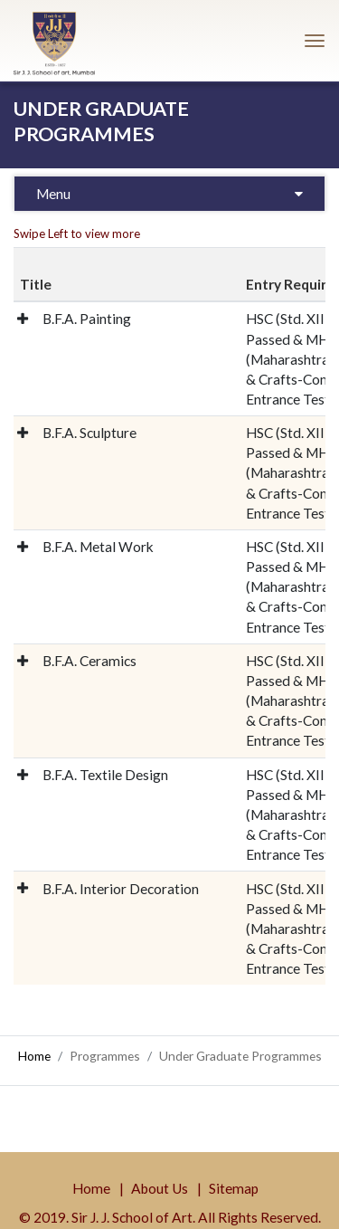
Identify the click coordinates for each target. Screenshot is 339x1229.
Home (34, 1055)
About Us (159, 1188)
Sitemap (234, 1188)
